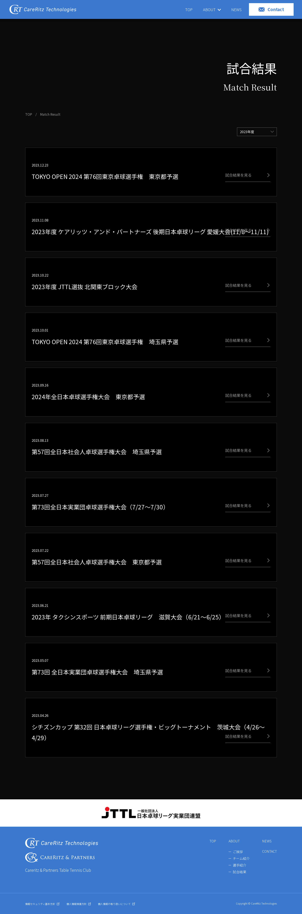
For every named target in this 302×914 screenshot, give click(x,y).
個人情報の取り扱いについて (116, 904)
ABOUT (234, 840)
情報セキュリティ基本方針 (42, 904)
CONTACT (269, 851)
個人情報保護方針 (78, 904)
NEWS (236, 9)
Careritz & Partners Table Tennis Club (58, 870)
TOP (189, 9)
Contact (271, 9)
